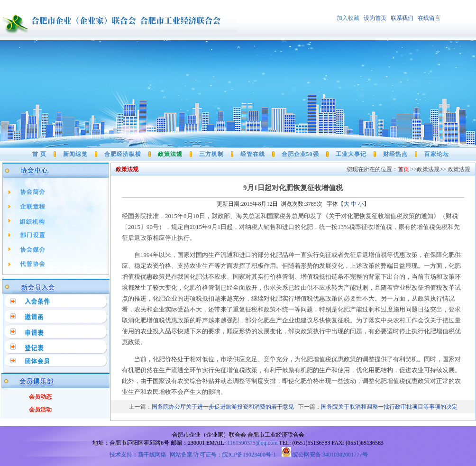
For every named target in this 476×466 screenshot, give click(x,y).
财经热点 (395, 154)
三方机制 (211, 154)
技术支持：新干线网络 (138, 454)
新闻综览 (75, 154)
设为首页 (377, 18)
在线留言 (429, 18)
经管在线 (252, 154)
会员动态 (40, 396)
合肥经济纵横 (122, 154)
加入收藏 (349, 18)
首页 (403, 169)
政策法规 (170, 154)
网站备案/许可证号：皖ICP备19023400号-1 (223, 454)
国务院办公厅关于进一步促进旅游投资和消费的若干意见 (223, 406)
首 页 (39, 154)
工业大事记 (351, 154)
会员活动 (40, 409)
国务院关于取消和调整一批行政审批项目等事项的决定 (389, 406)
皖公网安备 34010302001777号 (325, 454)
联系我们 (402, 18)
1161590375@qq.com (252, 442)
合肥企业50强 (300, 154)
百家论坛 (436, 154)
